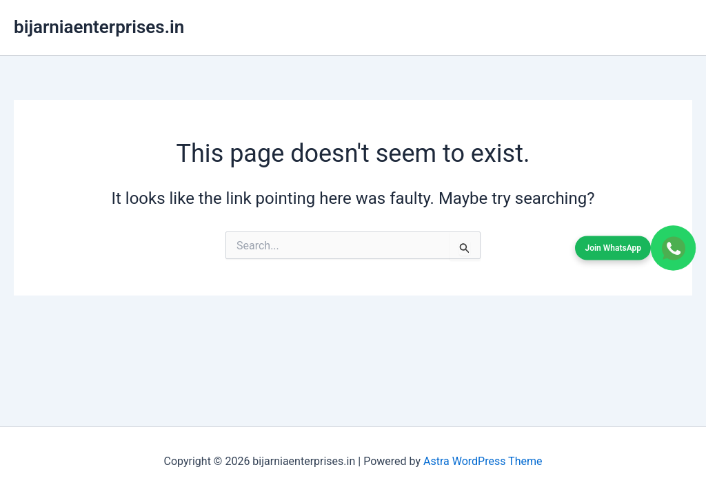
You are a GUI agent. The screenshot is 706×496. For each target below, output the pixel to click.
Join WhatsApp (613, 247)
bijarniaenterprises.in (99, 27)
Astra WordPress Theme (482, 461)
